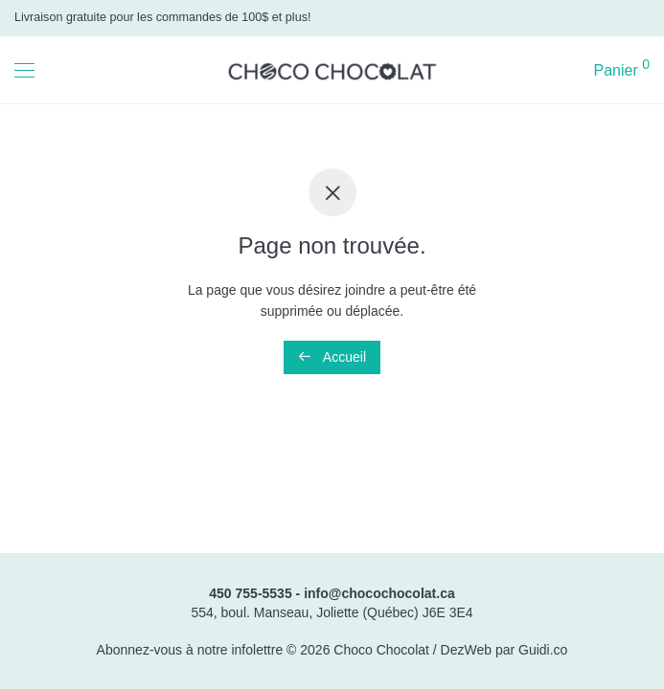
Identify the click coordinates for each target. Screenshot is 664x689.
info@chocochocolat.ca (379, 593)
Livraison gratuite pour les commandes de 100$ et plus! (162, 17)
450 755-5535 (250, 593)
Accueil (332, 357)
